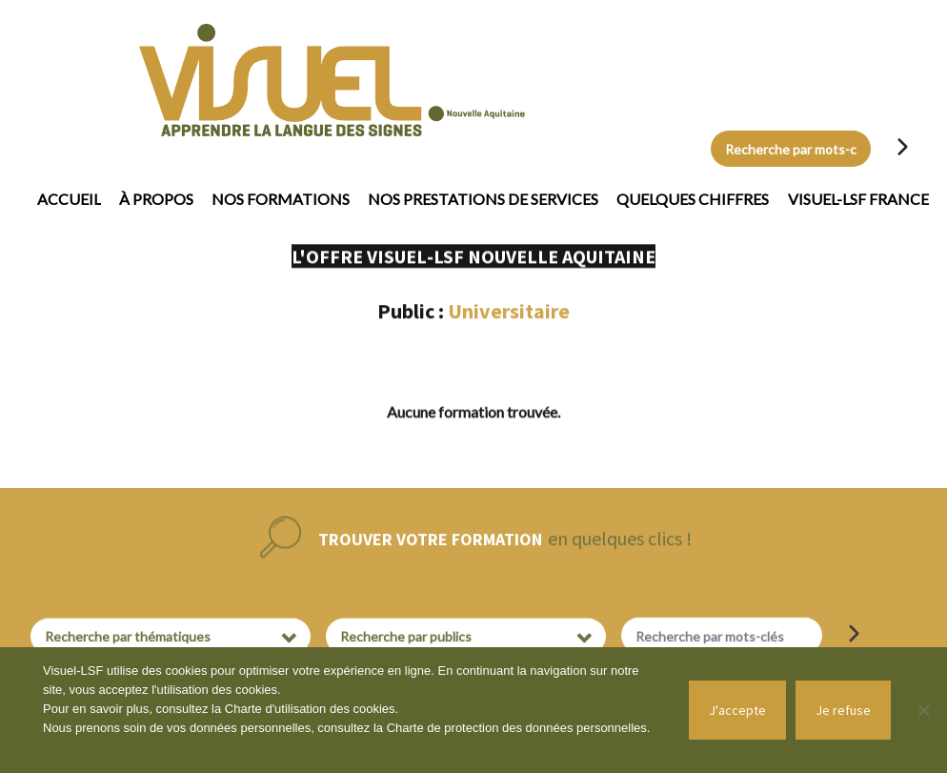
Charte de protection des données (481, 728)
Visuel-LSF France (858, 199)
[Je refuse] (923, 710)
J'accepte (737, 710)
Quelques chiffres (692, 199)
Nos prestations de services (483, 199)
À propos (156, 199)
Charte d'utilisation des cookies (310, 709)
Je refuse (843, 710)
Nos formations (281, 199)
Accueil (69, 199)
